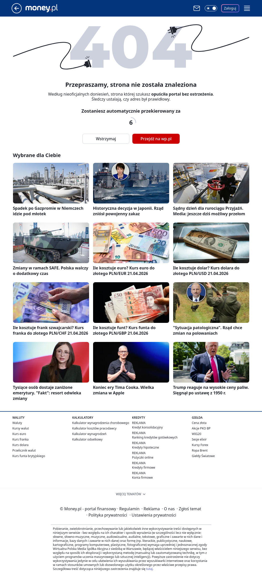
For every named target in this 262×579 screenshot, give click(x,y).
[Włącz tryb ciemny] (211, 8)
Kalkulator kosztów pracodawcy (94, 428)
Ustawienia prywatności (153, 515)
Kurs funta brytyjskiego (29, 456)
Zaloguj (230, 8)
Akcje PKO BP (201, 428)
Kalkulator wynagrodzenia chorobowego (100, 423)
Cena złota (199, 423)
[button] (247, 8)
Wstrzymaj (106, 138)
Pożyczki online (142, 457)
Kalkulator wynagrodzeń (89, 434)
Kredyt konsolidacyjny (147, 427)
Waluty (17, 423)
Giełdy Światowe (203, 456)
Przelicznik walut (24, 450)
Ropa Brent (200, 450)
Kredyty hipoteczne (145, 447)
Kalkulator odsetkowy (87, 439)
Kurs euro (19, 434)
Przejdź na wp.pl (155, 138)
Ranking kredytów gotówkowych (155, 437)
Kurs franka (21, 439)
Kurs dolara (21, 445)
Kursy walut (21, 428)
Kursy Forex (200, 445)
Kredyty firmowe (143, 467)
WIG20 (196, 434)
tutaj (149, 569)
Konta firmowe (142, 477)
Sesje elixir (199, 439)
